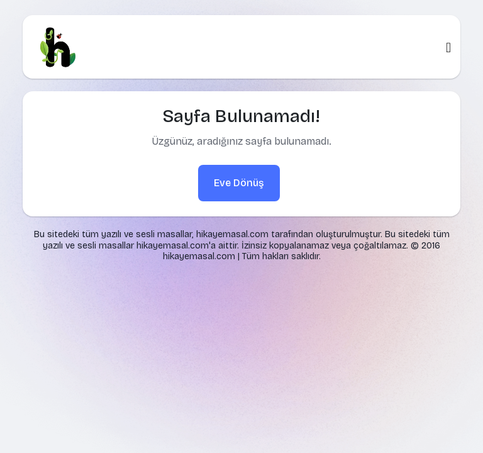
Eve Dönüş (239, 183)
